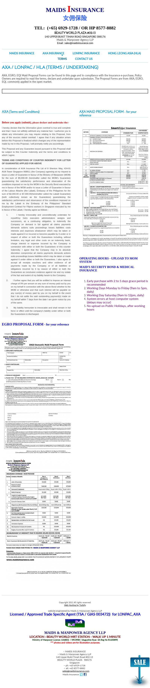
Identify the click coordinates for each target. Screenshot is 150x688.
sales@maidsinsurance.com (75, 671)
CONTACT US (83, 58)
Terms (62, 58)
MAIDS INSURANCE (21, 53)
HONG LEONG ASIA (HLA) (124, 53)
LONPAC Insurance (86, 53)
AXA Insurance (53, 53)
